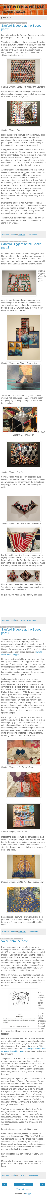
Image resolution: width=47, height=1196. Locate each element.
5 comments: (33, 1175)
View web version (24, 1189)
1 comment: (31, 620)
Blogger (28, 1193)
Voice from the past (14, 941)
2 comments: (32, 235)
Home (23, 1184)
